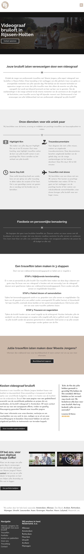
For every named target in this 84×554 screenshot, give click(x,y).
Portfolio (4, 535)
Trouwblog (5, 544)
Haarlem (49, 511)
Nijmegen (8, 511)
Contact (4, 547)
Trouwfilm (5, 533)
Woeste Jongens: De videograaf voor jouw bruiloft (10, 528)
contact (3, 473)
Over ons (5, 541)
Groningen (40, 511)
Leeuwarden (25, 511)
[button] (81, 5)
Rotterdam (75, 508)
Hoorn (56, 511)
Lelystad (63, 511)
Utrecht (16, 511)
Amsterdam (41, 508)
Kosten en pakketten (10, 538)
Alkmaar (50, 508)
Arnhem (67, 508)
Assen (33, 511)
